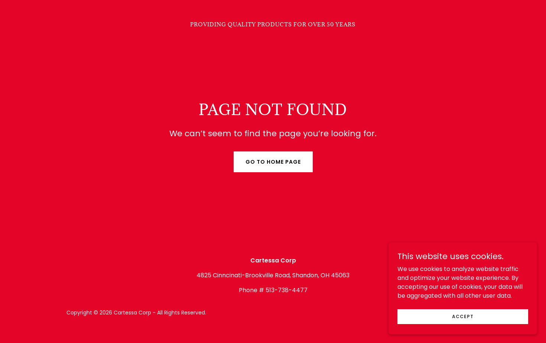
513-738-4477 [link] (287, 290)
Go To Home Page (273, 162)
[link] (272, 24)
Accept (463, 326)
